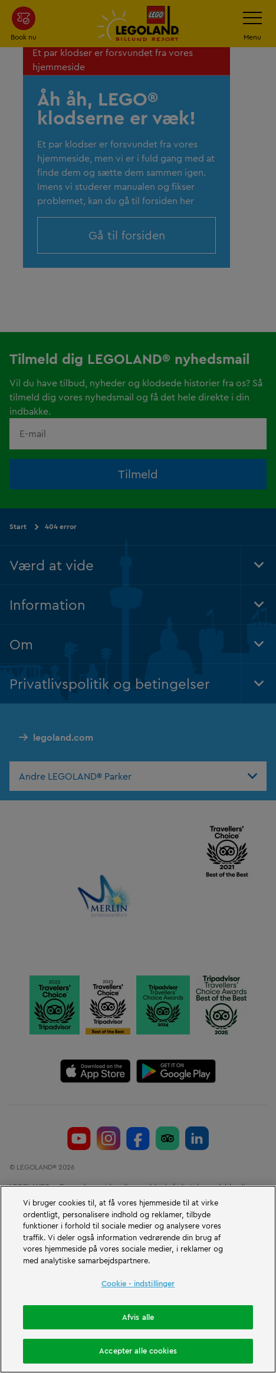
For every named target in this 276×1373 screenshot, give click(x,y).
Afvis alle (138, 1317)
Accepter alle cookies (138, 1350)
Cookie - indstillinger (138, 1283)
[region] (138, 1279)
